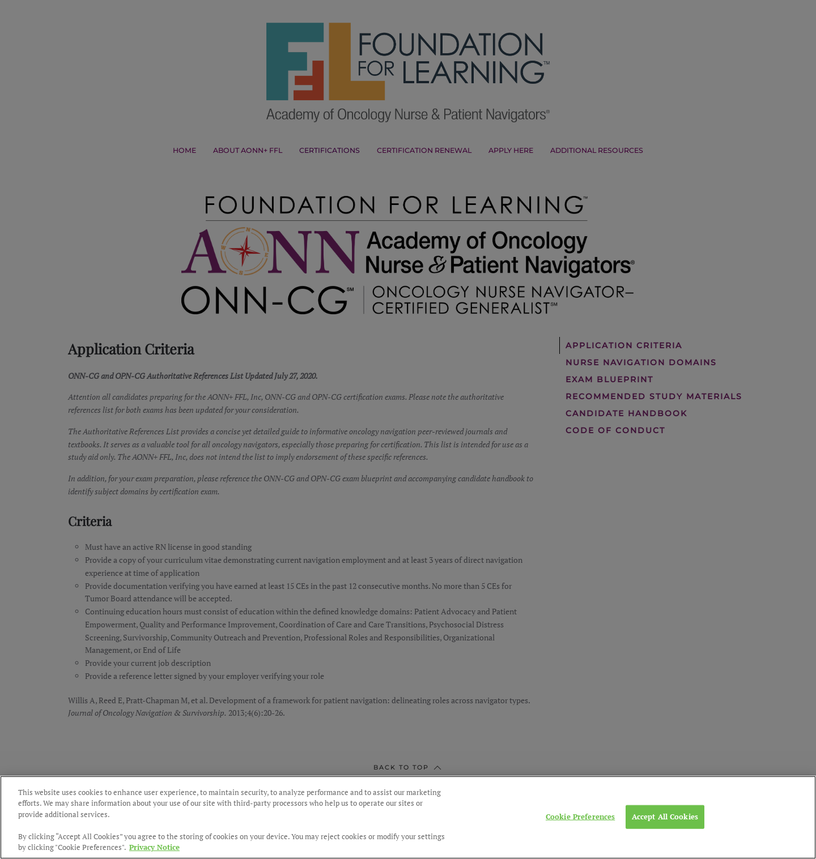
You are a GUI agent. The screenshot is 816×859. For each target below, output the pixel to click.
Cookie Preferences (580, 842)
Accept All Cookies (665, 842)
